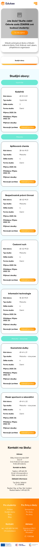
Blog (9, 517)
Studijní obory (19, 60)
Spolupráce (29, 509)
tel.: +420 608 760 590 (10, 528)
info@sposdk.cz (22, 473)
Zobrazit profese (27, 127)
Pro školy (29, 512)
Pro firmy (29, 514)
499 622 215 (23, 471)
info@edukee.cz (10, 531)
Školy (10, 514)
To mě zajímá (19, 33)
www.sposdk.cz (21, 475)
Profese (10, 509)
